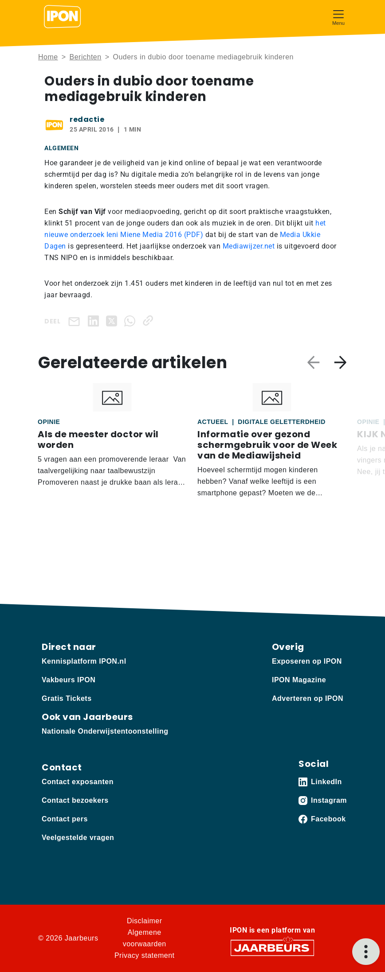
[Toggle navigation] (338, 17)
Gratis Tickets (67, 698)
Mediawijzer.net (249, 246)
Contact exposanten (78, 781)
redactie (87, 119)
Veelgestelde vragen (78, 837)
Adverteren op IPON (307, 698)
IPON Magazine (299, 680)
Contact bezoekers (75, 800)
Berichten (86, 57)
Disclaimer (144, 921)
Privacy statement (144, 955)
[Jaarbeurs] (272, 947)
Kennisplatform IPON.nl (84, 661)
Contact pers (65, 819)
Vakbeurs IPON (68, 680)
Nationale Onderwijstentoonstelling (105, 731)
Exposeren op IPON (307, 661)
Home (48, 57)
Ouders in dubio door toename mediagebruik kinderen (203, 57)
